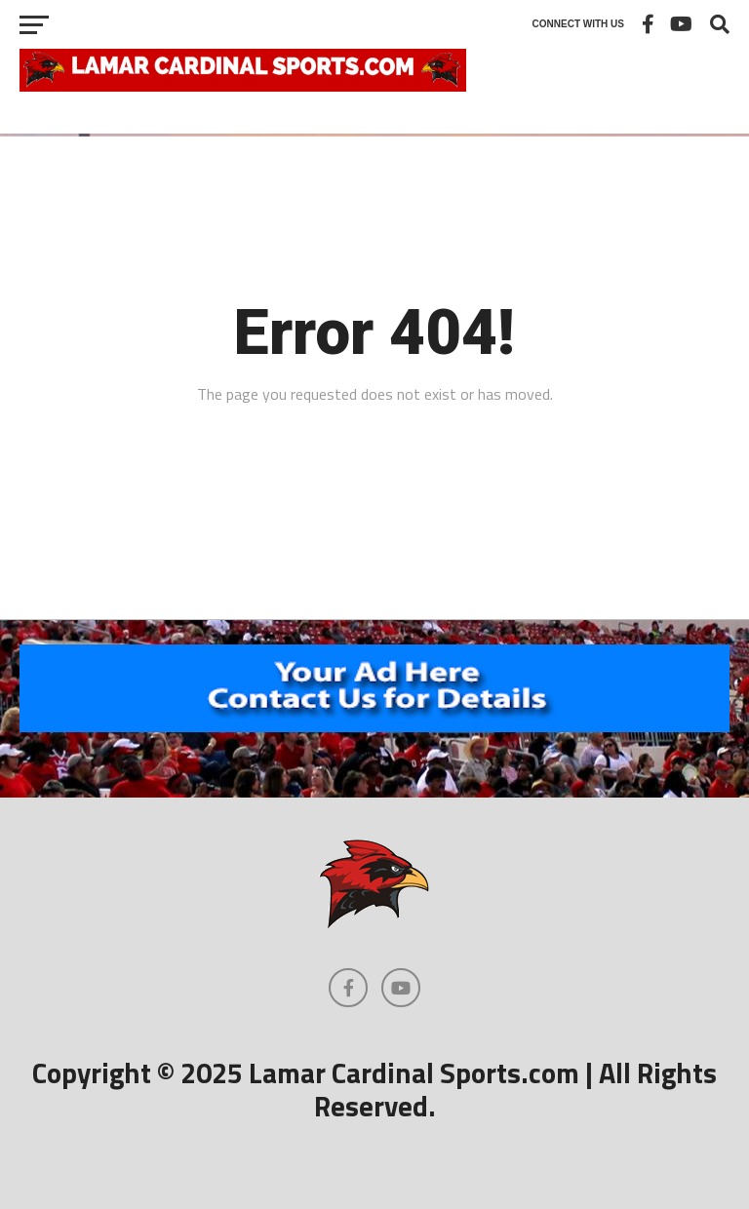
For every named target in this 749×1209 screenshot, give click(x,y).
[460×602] (374, 726)
